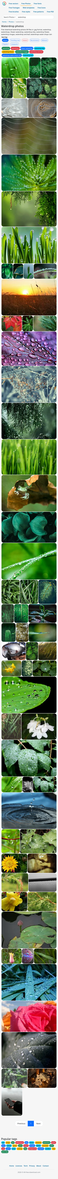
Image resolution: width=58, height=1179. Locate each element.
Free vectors (13, 3)
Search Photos (9, 17)
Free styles (26, 12)
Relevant (44, 40)
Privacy (32, 1166)
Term (26, 1166)
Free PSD (50, 12)
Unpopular (14, 44)
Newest (25, 40)
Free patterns (38, 12)
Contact (46, 1166)
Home (4, 22)
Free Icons (42, 8)
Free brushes (14, 12)
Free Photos (25, 3)
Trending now (15, 40)
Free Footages (14, 8)
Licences (18, 1166)
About (38, 1166)
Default (5, 40)
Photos (11, 22)
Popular (5, 44)
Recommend (34, 40)
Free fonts (38, 3)
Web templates (28, 8)
